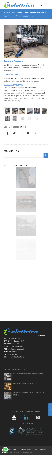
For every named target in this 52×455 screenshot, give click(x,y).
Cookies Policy (18, 452)
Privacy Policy (8, 452)
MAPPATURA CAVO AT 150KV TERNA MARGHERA (25, 12)
